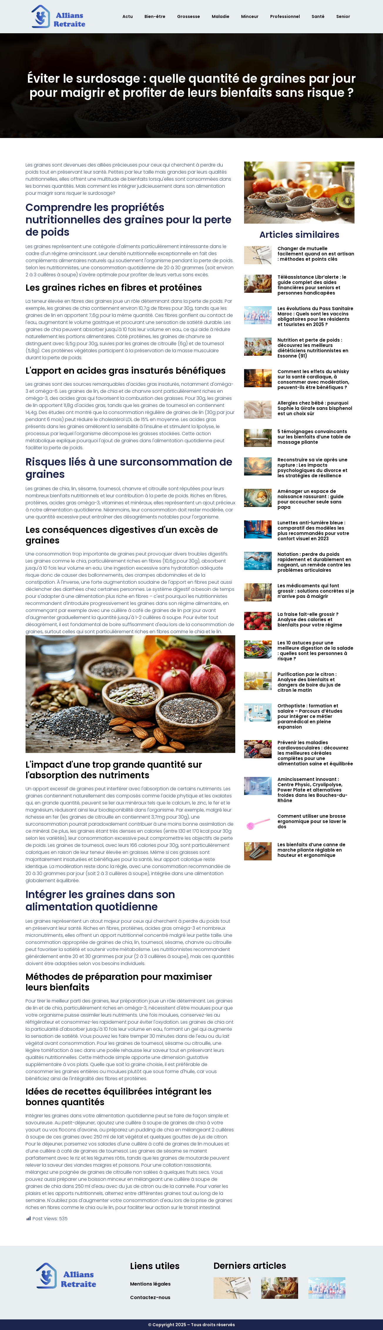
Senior (343, 16)
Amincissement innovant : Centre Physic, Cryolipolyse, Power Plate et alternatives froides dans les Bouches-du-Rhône (312, 790)
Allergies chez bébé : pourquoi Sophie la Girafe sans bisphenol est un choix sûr (315, 408)
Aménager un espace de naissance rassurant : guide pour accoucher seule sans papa (311, 499)
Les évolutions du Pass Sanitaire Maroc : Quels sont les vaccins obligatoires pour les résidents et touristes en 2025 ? (315, 316)
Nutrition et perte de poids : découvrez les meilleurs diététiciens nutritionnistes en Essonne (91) (313, 348)
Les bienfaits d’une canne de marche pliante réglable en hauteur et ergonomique (311, 850)
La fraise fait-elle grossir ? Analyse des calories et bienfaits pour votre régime (310, 619)
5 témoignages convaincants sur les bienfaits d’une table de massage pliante (314, 436)
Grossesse (188, 16)
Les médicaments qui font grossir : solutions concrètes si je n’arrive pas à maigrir (316, 591)
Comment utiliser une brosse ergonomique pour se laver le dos (312, 821)
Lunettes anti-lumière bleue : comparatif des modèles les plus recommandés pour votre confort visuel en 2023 (313, 531)
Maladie (220, 16)
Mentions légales (150, 1284)
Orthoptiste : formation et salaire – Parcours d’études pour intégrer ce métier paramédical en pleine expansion (310, 716)
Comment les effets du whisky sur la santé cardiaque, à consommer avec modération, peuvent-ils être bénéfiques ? (313, 379)
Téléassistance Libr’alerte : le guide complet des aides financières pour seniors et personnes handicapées (312, 285)
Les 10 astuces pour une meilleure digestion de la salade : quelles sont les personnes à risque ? (315, 651)
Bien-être (155, 16)
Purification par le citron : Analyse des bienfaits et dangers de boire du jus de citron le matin (309, 682)
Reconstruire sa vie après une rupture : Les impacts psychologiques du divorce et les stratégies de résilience (312, 468)
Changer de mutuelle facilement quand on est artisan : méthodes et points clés (316, 253)
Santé (318, 16)
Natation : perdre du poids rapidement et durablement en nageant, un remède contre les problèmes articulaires (314, 562)
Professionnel (285, 16)
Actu (127, 16)
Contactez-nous (150, 1297)
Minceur (249, 16)
